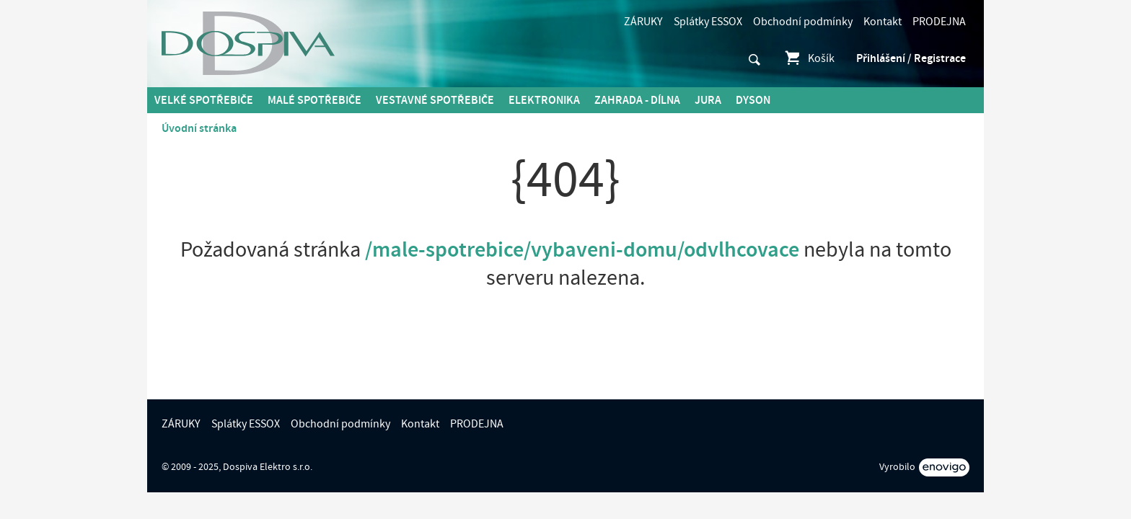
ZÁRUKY (643, 21)
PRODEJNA (939, 21)
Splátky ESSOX (708, 21)
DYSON (753, 100)
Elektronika (544, 100)
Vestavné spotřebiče (435, 100)
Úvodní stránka (199, 128)
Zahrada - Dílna (637, 100)
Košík (809, 58)
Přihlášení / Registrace (911, 58)
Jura (708, 100)
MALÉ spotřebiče (314, 100)
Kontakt (882, 21)
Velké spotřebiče (203, 100)
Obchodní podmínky (803, 21)
